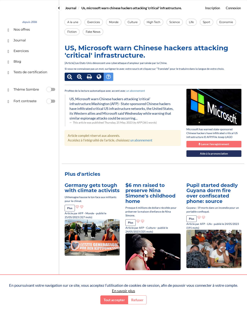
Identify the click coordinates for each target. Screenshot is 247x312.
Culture (133, 22)
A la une (72, 22)
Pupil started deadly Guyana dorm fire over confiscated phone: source (212, 193)
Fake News (93, 32)
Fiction (72, 32)
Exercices (93, 22)
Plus (69, 208)
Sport (206, 22)
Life (191, 22)
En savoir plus (123, 290)
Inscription (212, 8)
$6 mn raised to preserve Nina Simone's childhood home (150, 193)
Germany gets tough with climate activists (92, 187)
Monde (114, 22)
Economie (226, 22)
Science (174, 22)
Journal (70, 8)
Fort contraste (22, 101)
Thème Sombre (23, 90)
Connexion (233, 8)
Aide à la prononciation (214, 153)
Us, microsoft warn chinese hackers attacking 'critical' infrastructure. (131, 8)
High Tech (153, 22)
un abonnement (135, 90)
